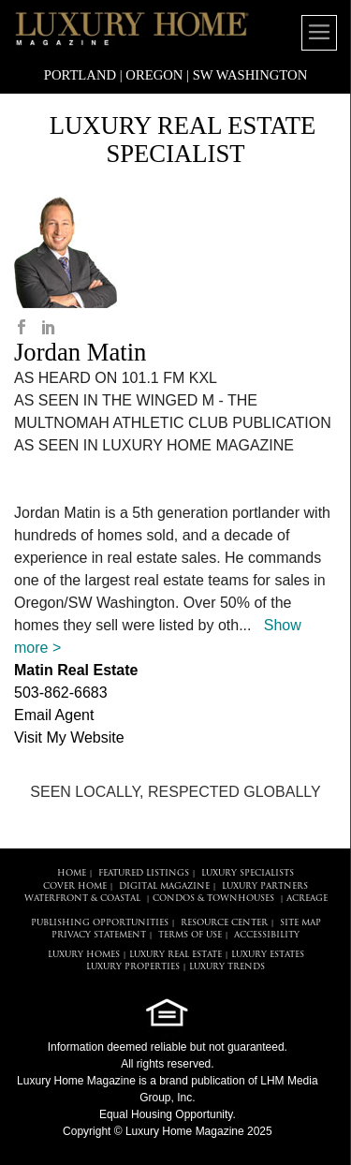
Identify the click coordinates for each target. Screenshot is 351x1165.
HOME (71, 873)
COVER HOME (75, 886)
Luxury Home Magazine (76, 1080)
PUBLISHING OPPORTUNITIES (99, 923)
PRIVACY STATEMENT (98, 935)
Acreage (307, 898)
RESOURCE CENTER (224, 923)
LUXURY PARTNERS (265, 886)
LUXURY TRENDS (227, 967)
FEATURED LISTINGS (143, 873)
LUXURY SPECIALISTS (247, 873)
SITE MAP (300, 923)
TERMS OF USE (190, 935)
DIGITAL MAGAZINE (164, 886)
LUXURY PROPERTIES (133, 967)
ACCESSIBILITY (267, 935)
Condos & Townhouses (213, 898)
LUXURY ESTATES (267, 955)
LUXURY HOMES (84, 955)
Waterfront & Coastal (82, 898)
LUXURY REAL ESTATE (175, 955)
